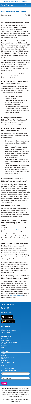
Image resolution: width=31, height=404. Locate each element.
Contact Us (4, 329)
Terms (3, 353)
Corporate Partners (6, 339)
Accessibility (4, 360)
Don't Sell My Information (7, 357)
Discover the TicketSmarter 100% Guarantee (15, 1)
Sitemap (3, 358)
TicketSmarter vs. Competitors (9, 342)
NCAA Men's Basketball (16, 295)
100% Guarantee (5, 332)
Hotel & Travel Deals (6, 344)
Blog (2, 347)
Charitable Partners (6, 340)
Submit (4, 383)
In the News (4, 345)
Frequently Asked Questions (8, 330)
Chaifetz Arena (20, 230)
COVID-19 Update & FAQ (7, 362)
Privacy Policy (4, 355)
